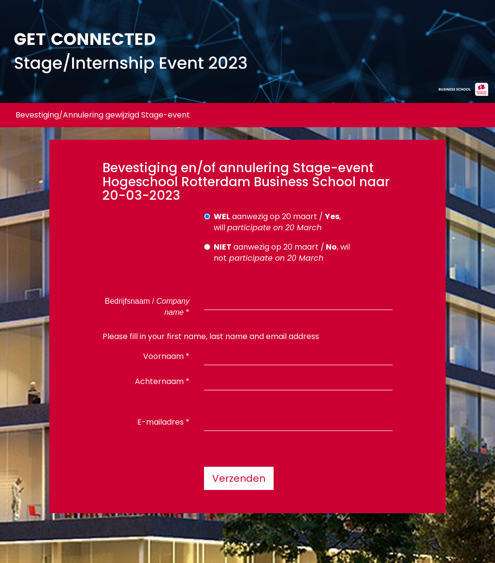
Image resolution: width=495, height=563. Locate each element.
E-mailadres (163, 422)
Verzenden (238, 478)
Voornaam (166, 356)
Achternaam (162, 381)
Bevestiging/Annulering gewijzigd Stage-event (102, 114)
